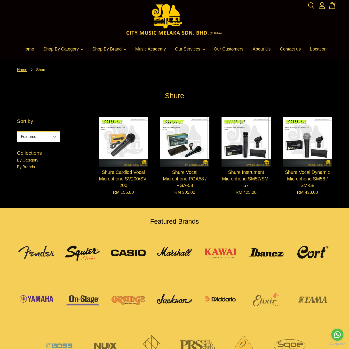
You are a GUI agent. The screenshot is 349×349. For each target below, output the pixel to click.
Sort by (25, 121)
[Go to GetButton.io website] (337, 344)
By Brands (26, 167)
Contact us (290, 49)
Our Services (190, 49)
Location (318, 49)
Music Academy (150, 49)
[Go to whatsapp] (337, 335)
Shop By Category (63, 49)
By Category (27, 160)
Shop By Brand (109, 49)
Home (28, 49)
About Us (262, 49)
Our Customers (228, 49)
